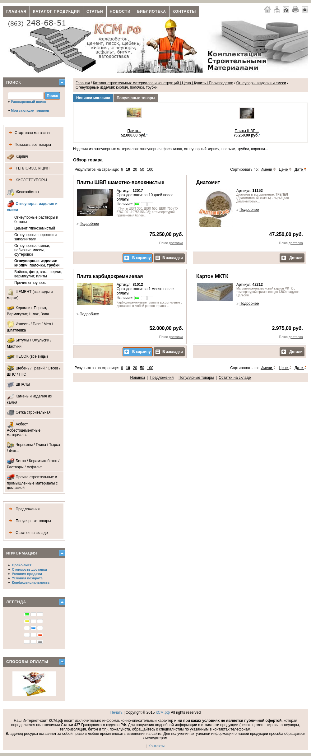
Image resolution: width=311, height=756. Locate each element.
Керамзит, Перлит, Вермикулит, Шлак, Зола (28, 310)
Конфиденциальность (30, 582)
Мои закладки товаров (30, 110)
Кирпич (17, 156)
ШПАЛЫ (18, 384)
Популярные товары (29, 521)
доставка (176, 243)
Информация (21, 553)
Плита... (134, 131)
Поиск (13, 82)
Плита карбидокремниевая (110, 276)
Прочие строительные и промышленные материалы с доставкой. (32, 481)
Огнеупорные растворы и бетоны (36, 219)
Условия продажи (27, 574)
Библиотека (151, 11)
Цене (285, 169)
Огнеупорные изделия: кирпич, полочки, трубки (36, 263)
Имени (268, 169)
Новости (120, 11)
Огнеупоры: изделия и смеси (32, 206)
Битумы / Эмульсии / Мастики (29, 342)
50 (142, 169)
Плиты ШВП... (247, 131)
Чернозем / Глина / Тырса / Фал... (33, 447)
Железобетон (23, 192)
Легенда (16, 602)
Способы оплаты (27, 662)
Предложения (23, 509)
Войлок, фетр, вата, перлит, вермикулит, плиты (38, 274)
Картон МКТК (212, 276)
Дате (301, 169)
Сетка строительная (29, 412)
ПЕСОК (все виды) (27, 356)
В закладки (169, 258)
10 (128, 169)
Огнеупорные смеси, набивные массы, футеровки (32, 250)
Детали (292, 258)
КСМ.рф (163, 712)
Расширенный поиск (28, 102)
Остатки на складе (27, 533)
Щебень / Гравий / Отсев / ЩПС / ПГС (33, 370)
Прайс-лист (21, 565)
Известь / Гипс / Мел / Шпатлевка (30, 326)
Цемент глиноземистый (34, 228)
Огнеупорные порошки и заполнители (35, 237)
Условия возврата (27, 578)
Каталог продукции (56, 11)
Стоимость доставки (29, 569)
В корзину (137, 258)
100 (150, 169)
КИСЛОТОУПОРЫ (27, 180)
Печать (116, 712)
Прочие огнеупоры (30, 283)
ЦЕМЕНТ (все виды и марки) (30, 294)
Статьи (94, 11)
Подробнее (89, 223)
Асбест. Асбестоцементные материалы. (23, 428)
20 (135, 169)
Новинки (137, 377)
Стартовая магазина (28, 133)
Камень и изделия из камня (29, 398)
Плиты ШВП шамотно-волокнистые (120, 182)
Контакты (184, 11)
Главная (16, 11)
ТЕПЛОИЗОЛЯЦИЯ (28, 168)
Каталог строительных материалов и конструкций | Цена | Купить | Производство (163, 83)
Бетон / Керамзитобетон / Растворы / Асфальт (33, 463)
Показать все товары (29, 145)
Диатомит (208, 182)
